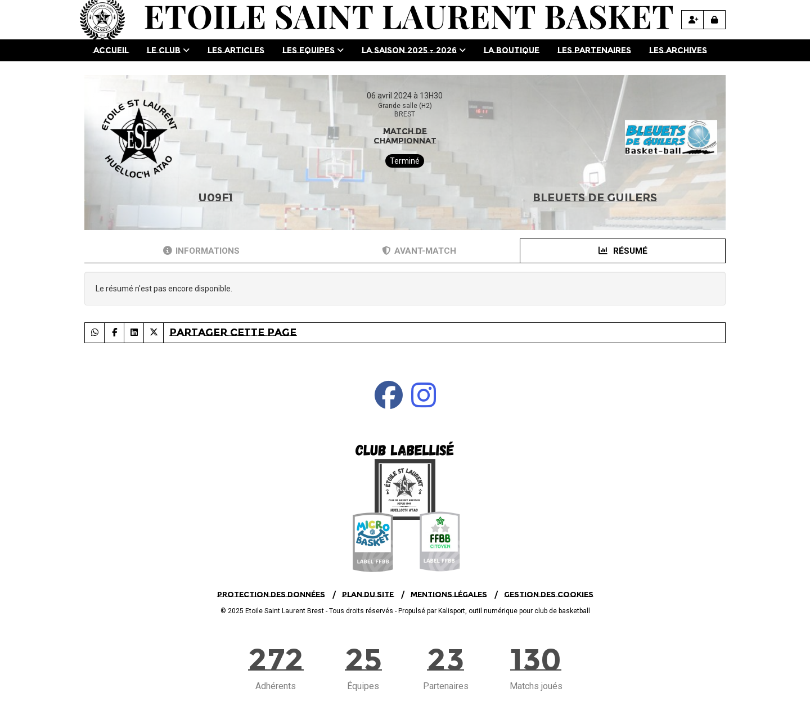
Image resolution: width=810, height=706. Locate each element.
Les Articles (236, 50)
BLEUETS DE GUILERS (595, 197)
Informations (201, 251)
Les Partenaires (594, 50)
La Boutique (511, 50)
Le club (168, 50)
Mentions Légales (449, 594)
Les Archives (678, 50)
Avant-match (419, 251)
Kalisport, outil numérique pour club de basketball (514, 611)
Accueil (111, 50)
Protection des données (271, 594)
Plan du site (368, 594)
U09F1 (215, 197)
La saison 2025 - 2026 (414, 50)
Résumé (622, 251)
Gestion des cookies (548, 594)
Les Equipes (313, 50)
